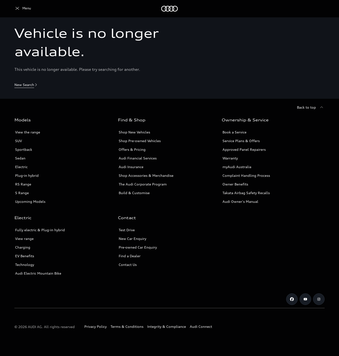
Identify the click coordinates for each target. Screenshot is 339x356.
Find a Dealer (130, 256)
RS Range (23, 184)
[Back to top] (311, 107)
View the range (27, 132)
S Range (22, 193)
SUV (18, 141)
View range (24, 239)
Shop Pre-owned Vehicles (140, 141)
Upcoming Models (30, 201)
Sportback (23, 149)
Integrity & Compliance (166, 326)
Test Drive (127, 230)
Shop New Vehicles (134, 132)
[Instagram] (319, 299)
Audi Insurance (131, 167)
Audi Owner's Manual (240, 201)
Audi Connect (201, 326)
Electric (21, 167)
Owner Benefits (235, 184)
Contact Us (128, 265)
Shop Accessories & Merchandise (146, 175)
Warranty (230, 158)
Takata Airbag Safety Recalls (246, 193)
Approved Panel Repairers (244, 149)
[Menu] (22, 9)
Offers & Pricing (132, 149)
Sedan (20, 158)
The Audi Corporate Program (143, 184)
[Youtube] (305, 299)
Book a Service (234, 132)
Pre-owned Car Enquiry (138, 247)
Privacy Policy (95, 326)
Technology (24, 265)
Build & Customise (134, 193)
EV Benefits (24, 256)
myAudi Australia (236, 167)
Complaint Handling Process (246, 175)
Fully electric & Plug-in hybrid (40, 230)
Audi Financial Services (138, 158)
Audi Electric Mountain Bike (38, 273)
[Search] (319, 8)
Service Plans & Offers (241, 141)
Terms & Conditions (127, 326)
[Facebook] (292, 299)
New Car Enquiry (132, 239)
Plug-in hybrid (27, 175)
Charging (22, 247)
